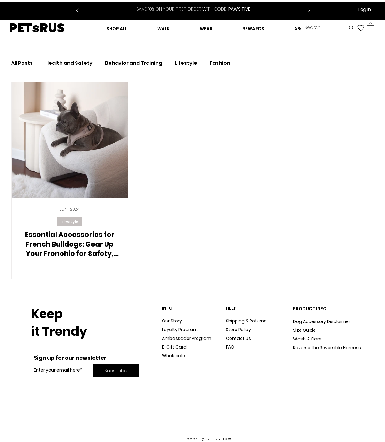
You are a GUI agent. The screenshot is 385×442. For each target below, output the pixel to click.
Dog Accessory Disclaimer (322, 321)
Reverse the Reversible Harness (327, 348)
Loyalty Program (180, 329)
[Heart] (361, 27)
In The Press (175, 373)
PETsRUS (37, 28)
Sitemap (235, 356)
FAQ (230, 347)
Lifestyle (186, 63)
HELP (231, 308)
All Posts (22, 63)
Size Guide (304, 330)
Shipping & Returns (246, 321)
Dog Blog (171, 364)
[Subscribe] (116, 370)
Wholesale (173, 356)
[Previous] (77, 10)
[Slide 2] (197, 6)
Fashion (220, 63)
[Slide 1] (189, 6)
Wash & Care (307, 339)
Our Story (172, 321)
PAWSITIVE (193, 9)
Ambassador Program (186, 338)
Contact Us (238, 338)
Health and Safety (69, 63)
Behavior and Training (133, 63)
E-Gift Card (174, 347)
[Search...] (320, 28)
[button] (370, 26)
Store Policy (238, 329)
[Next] (309, 10)
